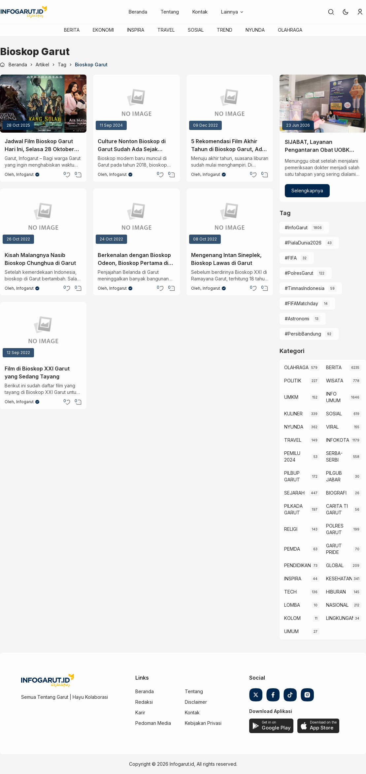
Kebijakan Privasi (203, 723)
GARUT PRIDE (334, 549)
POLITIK (292, 380)
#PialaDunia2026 (303, 242)
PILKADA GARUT (293, 509)
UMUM (291, 631)
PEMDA (292, 549)
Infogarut (25, 174)
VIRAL (332, 427)
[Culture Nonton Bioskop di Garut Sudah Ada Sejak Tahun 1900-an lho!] (136, 104)
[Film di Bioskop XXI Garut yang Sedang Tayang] (43, 331)
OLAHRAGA (290, 30)
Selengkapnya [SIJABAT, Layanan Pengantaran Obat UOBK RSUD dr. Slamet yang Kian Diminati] (307, 190)
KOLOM (292, 618)
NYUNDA (255, 30)
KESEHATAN (339, 578)
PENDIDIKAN (297, 565)
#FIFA (291, 258)
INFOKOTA (337, 440)
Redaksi (144, 702)
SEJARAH (294, 493)
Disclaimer (196, 702)
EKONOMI (103, 30)
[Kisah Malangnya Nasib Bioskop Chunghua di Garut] (43, 217)
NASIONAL (337, 605)
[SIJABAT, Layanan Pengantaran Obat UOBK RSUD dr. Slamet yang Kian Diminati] (323, 104)
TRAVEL (166, 30)
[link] (331, 12)
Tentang (169, 12)
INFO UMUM (333, 397)
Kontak (200, 12)
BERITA (72, 30)
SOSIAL (196, 30)
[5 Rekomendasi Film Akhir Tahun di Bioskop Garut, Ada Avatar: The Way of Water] (229, 104)
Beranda (137, 12)
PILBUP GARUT (292, 476)
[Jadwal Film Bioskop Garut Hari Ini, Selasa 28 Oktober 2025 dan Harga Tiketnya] (43, 104)
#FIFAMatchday (301, 303)
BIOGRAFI (336, 493)
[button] (345, 12)
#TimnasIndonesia (304, 288)
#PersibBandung (303, 334)
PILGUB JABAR (334, 476)
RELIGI (290, 529)
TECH (290, 592)
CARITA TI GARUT (337, 509)
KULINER (293, 413)
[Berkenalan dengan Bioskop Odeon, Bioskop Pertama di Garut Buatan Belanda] (136, 217)
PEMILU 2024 (292, 456)
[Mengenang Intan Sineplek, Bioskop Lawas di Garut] (229, 217)
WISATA (334, 380)
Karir (140, 712)
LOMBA (292, 605)
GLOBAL (335, 565)
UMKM (291, 397)
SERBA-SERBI (334, 456)
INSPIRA (135, 30)
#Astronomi (297, 318)
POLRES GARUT (335, 529)
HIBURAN (336, 592)
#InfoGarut (296, 227)
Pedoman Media (153, 723)
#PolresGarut (299, 273)
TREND (224, 30)
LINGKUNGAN (339, 618)
